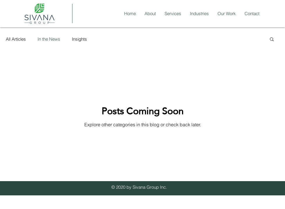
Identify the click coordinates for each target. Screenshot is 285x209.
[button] (272, 40)
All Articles (16, 39)
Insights (79, 39)
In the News (49, 39)
